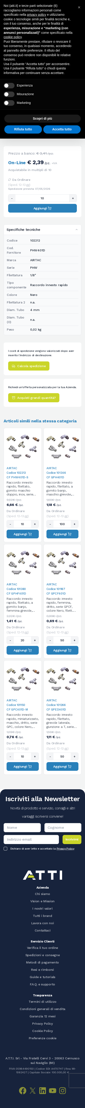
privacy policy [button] (36, 14)
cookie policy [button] (13, 37)
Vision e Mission (42, 901)
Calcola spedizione (29, 366)
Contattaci (43, 930)
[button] (79, 7)
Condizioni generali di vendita (42, 1009)
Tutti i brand (42, 916)
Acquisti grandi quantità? (34, 398)
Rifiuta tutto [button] (23, 129)
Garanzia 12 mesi (42, 1016)
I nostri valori (42, 908)
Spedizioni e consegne (42, 955)
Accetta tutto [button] (62, 129)
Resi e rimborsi (42, 969)
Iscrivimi (72, 839)
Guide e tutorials (42, 977)
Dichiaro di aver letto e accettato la (42, 848)
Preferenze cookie (42, 1038)
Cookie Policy (42, 1031)
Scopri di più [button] (42, 118)
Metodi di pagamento (42, 962)
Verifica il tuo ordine (42, 948)
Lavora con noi (42, 923)
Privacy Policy (65, 848)
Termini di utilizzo (42, 1001)
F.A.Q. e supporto (42, 984)
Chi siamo (42, 894)
